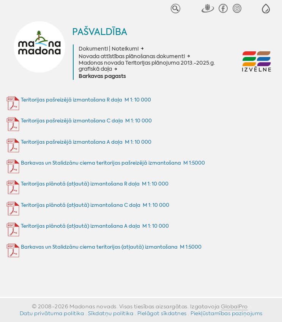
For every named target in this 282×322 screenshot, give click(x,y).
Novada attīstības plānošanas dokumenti (132, 56)
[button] (266, 8)
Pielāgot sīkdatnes (162, 313)
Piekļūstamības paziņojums (227, 313)
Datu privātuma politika (52, 313)
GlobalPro (234, 306)
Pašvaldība (99, 32)
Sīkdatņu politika (111, 313)
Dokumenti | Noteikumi (109, 49)
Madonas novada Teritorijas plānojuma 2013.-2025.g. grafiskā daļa (147, 66)
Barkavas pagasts (102, 76)
